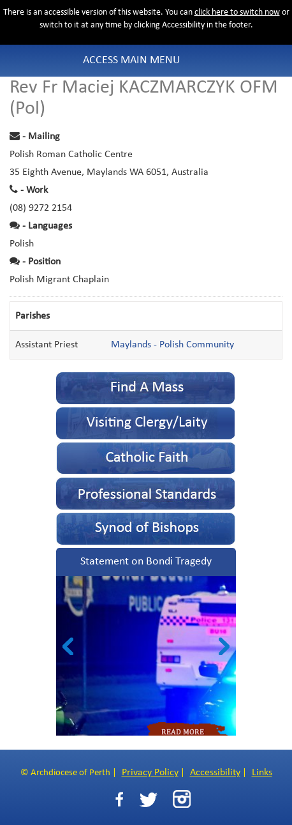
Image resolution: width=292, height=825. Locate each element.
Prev (67, 646)
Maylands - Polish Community (172, 345)
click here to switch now (237, 12)
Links (262, 773)
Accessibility (215, 773)
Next (224, 646)
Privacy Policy (150, 773)
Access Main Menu (131, 60)
